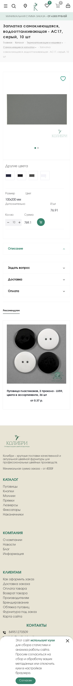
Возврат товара (15, 593)
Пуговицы (10, 486)
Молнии (9, 495)
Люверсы (10, 505)
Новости (9, 544)
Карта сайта (12, 616)
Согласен (25, 680)
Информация (13, 553)
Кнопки (8, 491)
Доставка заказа (16, 584)
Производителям (16, 597)
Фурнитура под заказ (20, 611)
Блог (6, 549)
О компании (12, 540)
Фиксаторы (11, 509)
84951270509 (15, 632)
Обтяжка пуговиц (16, 607)
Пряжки (8, 500)
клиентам (12, 572)
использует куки (43, 640)
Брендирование (16, 602)
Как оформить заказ (18, 579)
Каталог (10, 480)
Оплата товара (15, 588)
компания (13, 533)
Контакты (36, 625)
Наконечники (13, 514)
